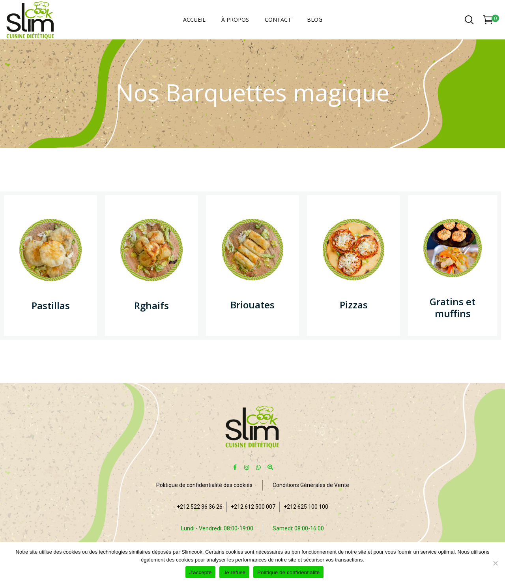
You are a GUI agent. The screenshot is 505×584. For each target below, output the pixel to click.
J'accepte (200, 572)
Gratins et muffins (452, 307)
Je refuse (234, 572)
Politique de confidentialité (288, 572)
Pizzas (354, 304)
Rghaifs (151, 305)
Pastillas (51, 305)
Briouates (252, 304)
